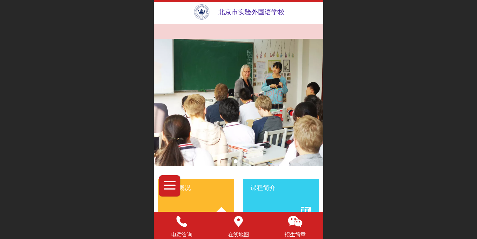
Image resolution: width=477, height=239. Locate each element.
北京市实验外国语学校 (251, 12)
